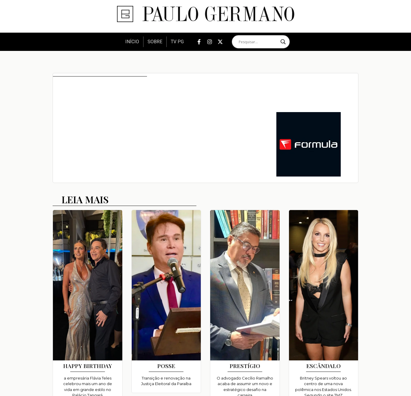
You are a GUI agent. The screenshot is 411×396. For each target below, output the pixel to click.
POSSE (166, 366)
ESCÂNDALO (323, 366)
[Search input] (258, 42)
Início (132, 41)
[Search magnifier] (283, 42)
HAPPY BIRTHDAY (87, 366)
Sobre (155, 41)
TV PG (177, 41)
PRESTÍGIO (245, 366)
